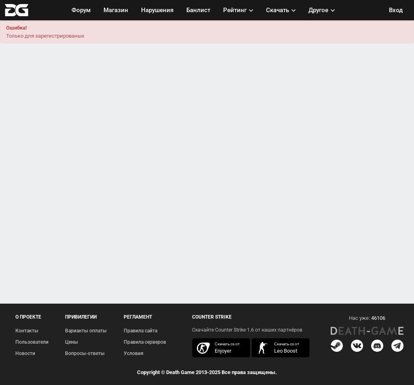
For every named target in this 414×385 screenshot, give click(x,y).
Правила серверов (145, 342)
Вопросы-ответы (85, 353)
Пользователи (32, 342)
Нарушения (157, 10)
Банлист (198, 10)
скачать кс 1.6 (276, 347)
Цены (71, 342)
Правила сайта (140, 331)
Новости (25, 353)
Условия (134, 353)
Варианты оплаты (86, 331)
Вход (396, 10)
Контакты (26, 331)
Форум (81, 10)
